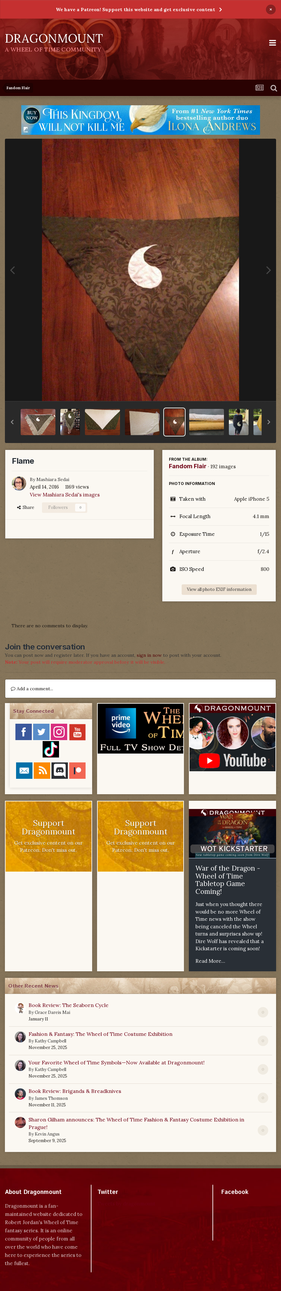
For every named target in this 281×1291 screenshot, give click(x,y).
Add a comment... (32, 689)
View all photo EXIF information (219, 589)
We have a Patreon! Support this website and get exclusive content (135, 9)
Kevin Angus (47, 1134)
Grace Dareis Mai (52, 1012)
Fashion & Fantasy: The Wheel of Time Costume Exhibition (100, 1034)
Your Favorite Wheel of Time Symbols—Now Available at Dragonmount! (117, 1062)
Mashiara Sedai (52, 479)
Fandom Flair (188, 466)
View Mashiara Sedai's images (65, 495)
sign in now (149, 655)
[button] (12, 422)
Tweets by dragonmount (126, 1203)
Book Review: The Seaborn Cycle (69, 1005)
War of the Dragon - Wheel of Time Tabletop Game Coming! (227, 880)
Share (25, 507)
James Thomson (51, 1098)
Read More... (210, 961)
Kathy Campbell (50, 1041)
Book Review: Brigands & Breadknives (75, 1091)
